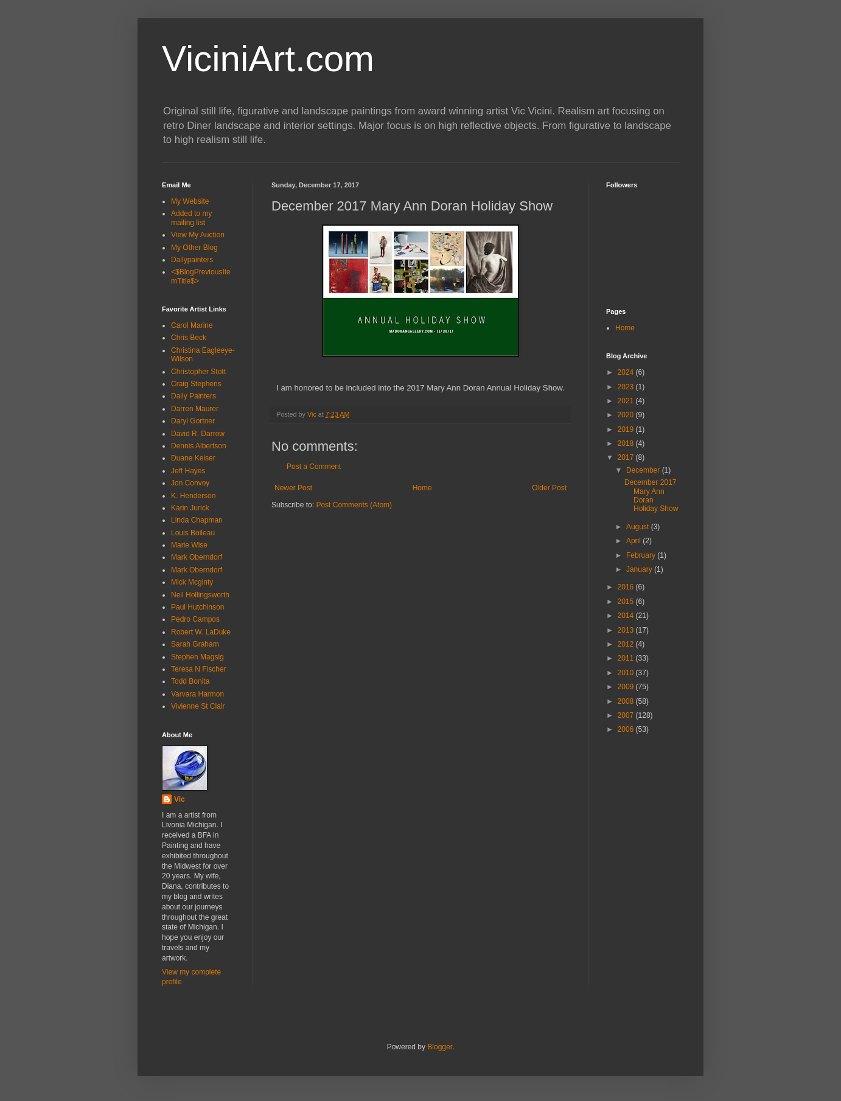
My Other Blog (194, 247)
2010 (627, 673)
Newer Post (293, 488)
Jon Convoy (190, 483)
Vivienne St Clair (198, 706)
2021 (627, 401)
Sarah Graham (195, 644)
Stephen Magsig (197, 657)
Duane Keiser (193, 458)
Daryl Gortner (193, 421)
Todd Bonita (190, 681)
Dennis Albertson (198, 446)
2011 (627, 658)
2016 (627, 587)
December (644, 470)
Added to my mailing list (191, 217)
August (638, 527)
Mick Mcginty (192, 582)
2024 (627, 372)
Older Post (549, 488)
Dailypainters (192, 259)
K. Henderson (193, 495)
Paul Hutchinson (197, 607)
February (641, 555)
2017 (627, 457)
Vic (179, 799)
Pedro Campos (195, 619)
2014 (627, 615)
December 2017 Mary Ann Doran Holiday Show (651, 495)
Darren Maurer (194, 409)
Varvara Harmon (197, 694)
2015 (627, 601)
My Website (190, 201)
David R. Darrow (198, 433)
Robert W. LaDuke (201, 632)
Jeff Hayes (188, 471)
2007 (627, 715)
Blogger (439, 1047)
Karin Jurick (190, 508)
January (640, 569)
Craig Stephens (196, 384)
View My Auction (198, 235)
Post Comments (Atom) (354, 505)
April (634, 541)
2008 (627, 701)
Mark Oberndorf (196, 557)
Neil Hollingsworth (200, 595)
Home (422, 488)
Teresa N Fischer (198, 669)
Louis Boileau (193, 533)
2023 (627, 387)
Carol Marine (192, 325)
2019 (627, 429)
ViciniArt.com (268, 58)
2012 (627, 644)
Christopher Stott (198, 371)
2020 (627, 415)
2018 (627, 443)
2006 (627, 729)
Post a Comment (314, 466)
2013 (627, 630)
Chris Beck (188, 337)
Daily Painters (193, 396)
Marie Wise (189, 545)
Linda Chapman (197, 520)
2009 (627, 686)
